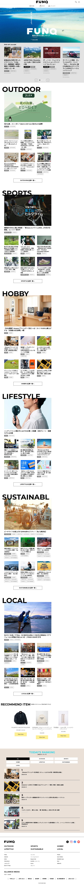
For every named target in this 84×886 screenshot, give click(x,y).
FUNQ (22, 553)
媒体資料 (37, 878)
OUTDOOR (33, 68)
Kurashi (9, 874)
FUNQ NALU (66, 73)
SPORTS (26, 70)
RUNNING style (24, 274)
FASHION (27, 68)
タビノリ (6, 71)
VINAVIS (39, 172)
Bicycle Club (8, 232)
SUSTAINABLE (40, 534)
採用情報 (44, 878)
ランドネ (6, 126)
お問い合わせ (22, 878)
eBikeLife (7, 271)
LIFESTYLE (13, 71)
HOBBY (10, 333)
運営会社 (30, 878)
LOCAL (27, 553)
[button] (36, 80)
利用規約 (52, 878)
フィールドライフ (35, 857)
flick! (6, 333)
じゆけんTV (6, 863)
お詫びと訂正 (71, 878)
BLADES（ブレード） (35, 861)
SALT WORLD (60, 857)
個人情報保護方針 (61, 878)
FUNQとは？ (12, 878)
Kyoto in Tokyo (7, 865)
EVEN (22, 253)
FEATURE (27, 66)
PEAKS (32, 66)
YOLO (5, 874)
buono (32, 863)
